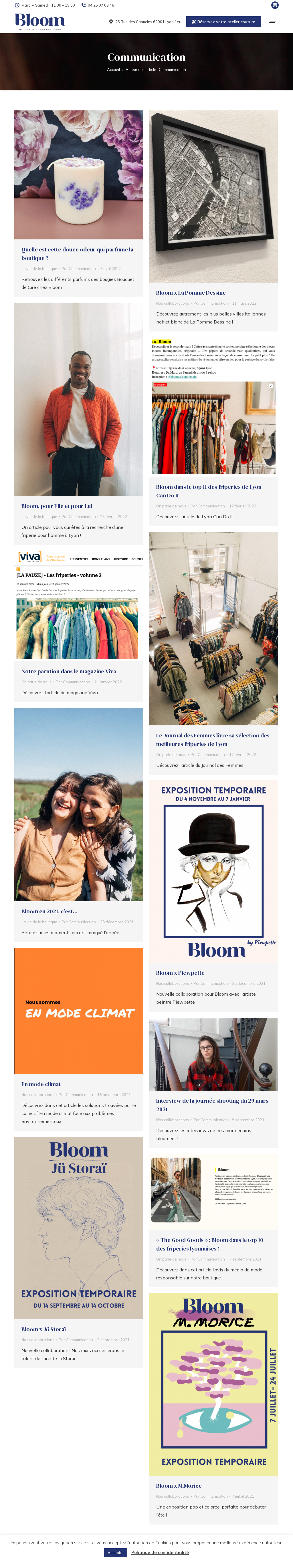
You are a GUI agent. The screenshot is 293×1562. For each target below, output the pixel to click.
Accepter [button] (116, 1552)
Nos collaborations (172, 303)
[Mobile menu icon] (273, 21)
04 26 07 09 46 (97, 5)
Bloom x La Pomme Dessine (191, 293)
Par (79, 268)
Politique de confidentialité (160, 1552)
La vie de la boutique (39, 268)
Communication (147, 56)
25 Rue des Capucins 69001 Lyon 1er (144, 21)
